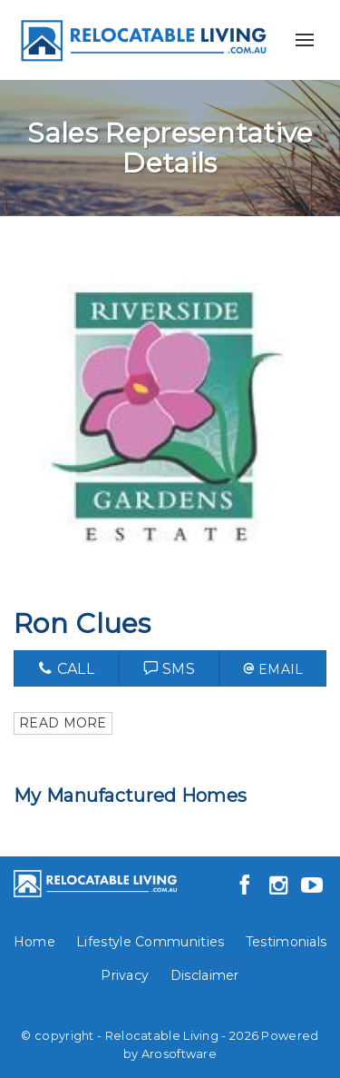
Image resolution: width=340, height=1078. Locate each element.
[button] (272, 668)
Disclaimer (204, 975)
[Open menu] (304, 39)
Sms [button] (169, 668)
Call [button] (66, 668)
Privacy (125, 975)
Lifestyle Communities (150, 942)
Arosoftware (179, 1054)
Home (34, 942)
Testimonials (286, 942)
